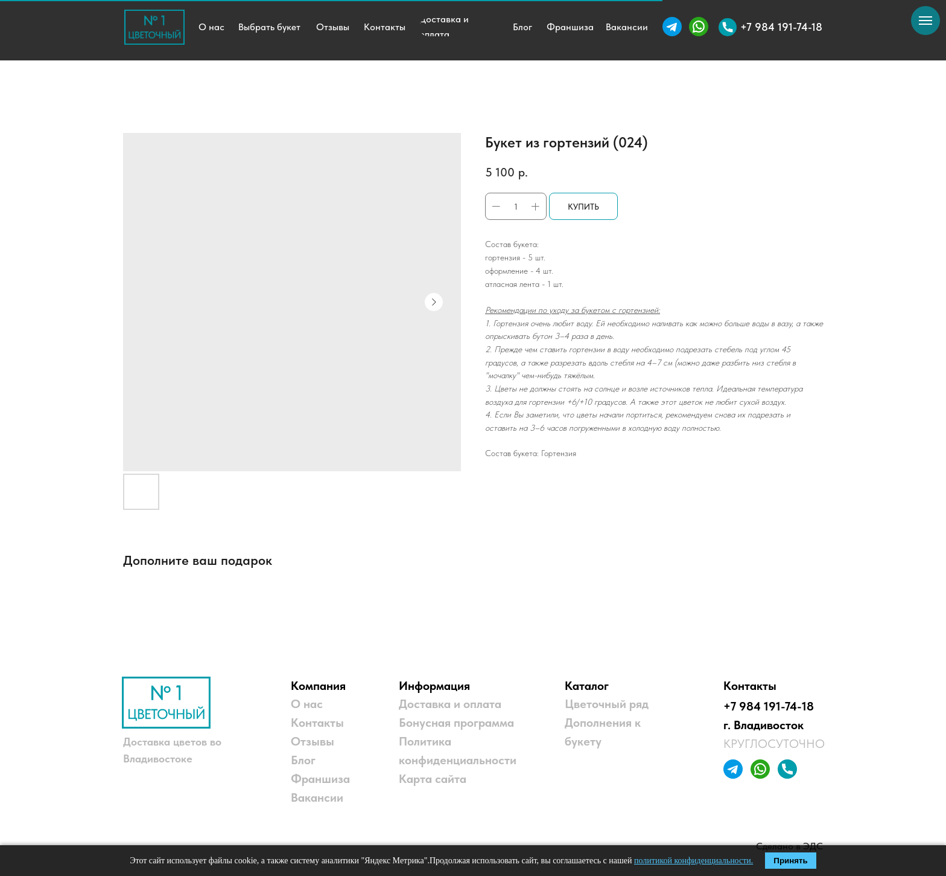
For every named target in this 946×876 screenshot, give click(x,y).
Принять (790, 860)
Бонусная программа (456, 722)
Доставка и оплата (450, 704)
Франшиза (320, 778)
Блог (303, 760)
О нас (307, 704)
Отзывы (312, 741)
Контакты (317, 722)
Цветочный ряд (607, 704)
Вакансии (317, 797)
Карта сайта (432, 778)
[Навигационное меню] (925, 20)
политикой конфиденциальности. (693, 860)
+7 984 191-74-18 (768, 706)
